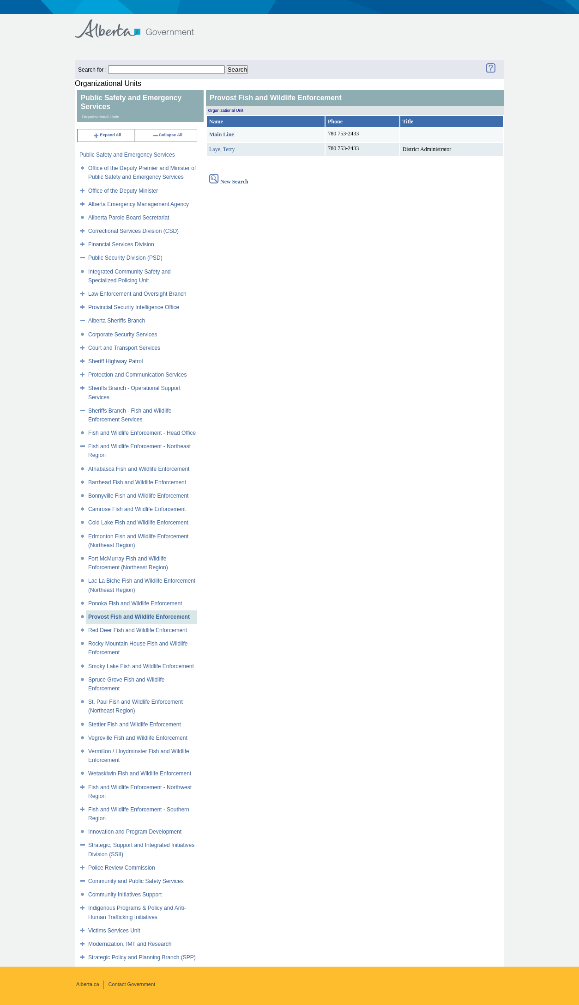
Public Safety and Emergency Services (127, 155)
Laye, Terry (222, 149)
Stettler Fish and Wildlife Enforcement (134, 724)
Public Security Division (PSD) (125, 258)
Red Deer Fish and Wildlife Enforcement (137, 630)
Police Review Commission (121, 868)
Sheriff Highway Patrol (115, 361)
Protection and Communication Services (137, 375)
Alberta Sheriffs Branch (116, 320)
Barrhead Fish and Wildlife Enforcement (137, 482)
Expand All (107, 135)
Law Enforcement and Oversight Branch (137, 294)
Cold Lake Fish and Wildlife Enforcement (138, 522)
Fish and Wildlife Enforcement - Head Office (142, 433)
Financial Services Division (121, 244)
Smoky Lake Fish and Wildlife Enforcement (141, 666)
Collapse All (167, 135)
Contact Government (132, 984)
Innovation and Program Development (134, 831)
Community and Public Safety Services (136, 881)
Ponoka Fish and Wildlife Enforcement (135, 603)
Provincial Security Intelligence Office (133, 307)
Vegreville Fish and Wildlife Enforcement (137, 738)
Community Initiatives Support (125, 894)
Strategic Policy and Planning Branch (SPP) (142, 957)
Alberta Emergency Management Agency (138, 204)
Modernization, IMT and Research (130, 944)
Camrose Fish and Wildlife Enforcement (137, 509)
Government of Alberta (141, 24)
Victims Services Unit (114, 930)
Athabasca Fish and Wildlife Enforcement (138, 469)
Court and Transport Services (124, 348)
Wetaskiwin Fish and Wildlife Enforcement (139, 773)
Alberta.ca (87, 984)
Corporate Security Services (122, 334)
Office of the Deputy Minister (123, 191)
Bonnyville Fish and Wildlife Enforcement (138, 496)
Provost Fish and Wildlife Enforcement (139, 617)
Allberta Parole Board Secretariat (128, 217)
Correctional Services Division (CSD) (133, 231)
